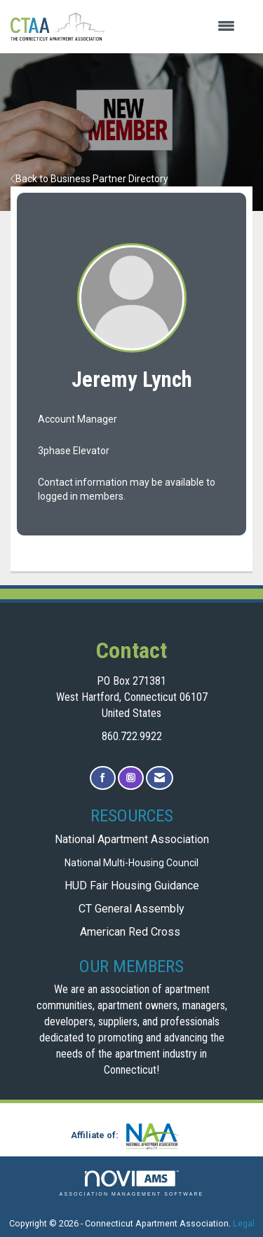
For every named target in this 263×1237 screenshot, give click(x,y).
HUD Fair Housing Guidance (132, 885)
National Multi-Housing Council (131, 862)
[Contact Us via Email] (159, 778)
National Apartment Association (132, 839)
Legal (244, 1223)
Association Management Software (132, 1183)
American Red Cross (131, 931)
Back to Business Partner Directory (89, 178)
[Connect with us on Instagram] (131, 778)
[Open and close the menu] (177, 27)
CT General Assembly (131, 908)
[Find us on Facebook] (103, 778)
